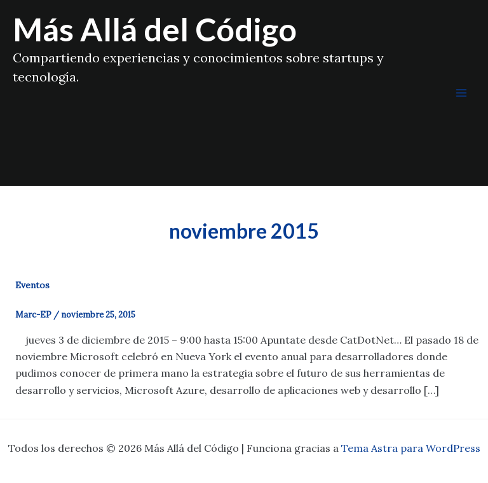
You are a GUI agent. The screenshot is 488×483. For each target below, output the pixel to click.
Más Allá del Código (155, 29)
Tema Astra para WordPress (410, 448)
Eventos (32, 285)
